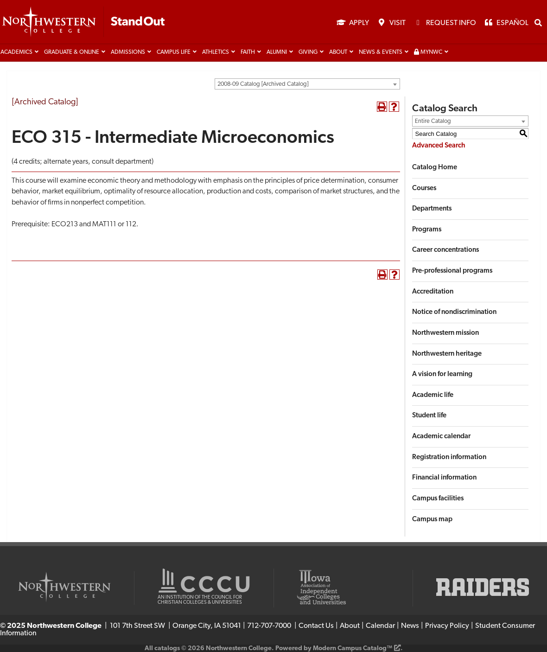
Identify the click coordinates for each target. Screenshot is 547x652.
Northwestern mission (445, 333)
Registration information (449, 457)
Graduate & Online (71, 52)
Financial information (444, 477)
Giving (308, 52)
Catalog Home (434, 167)
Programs (426, 229)
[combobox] (307, 83)
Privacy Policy (447, 626)
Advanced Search (438, 145)
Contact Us (316, 626)
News (410, 626)
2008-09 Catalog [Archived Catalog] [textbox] (262, 84)
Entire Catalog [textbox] (433, 121)
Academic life (432, 395)
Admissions (128, 52)
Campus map (432, 519)
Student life (429, 415)
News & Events (380, 52)
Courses (424, 188)
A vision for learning (442, 374)
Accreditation (432, 291)
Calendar (380, 626)
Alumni (277, 52)
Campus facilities (438, 498)
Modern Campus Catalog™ (352, 648)
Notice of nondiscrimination (454, 312)
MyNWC (428, 52)
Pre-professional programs (452, 271)
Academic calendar (441, 436)
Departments (432, 208)
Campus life (174, 52)
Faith (248, 52)
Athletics (215, 52)
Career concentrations (445, 250)
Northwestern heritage (447, 354)
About (338, 52)
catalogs (167, 648)
